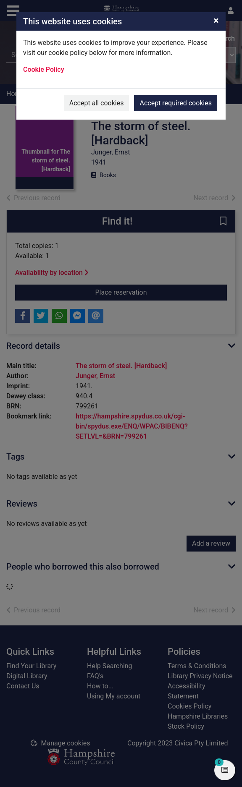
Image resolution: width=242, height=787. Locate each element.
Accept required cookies (175, 103)
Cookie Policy (43, 69)
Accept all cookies (96, 103)
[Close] (216, 20)
